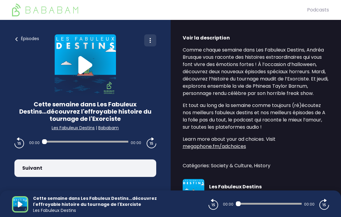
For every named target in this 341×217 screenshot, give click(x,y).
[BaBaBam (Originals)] (159, 10)
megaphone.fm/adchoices (214, 146)
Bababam (108, 128)
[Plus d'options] (150, 40)
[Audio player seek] (85, 142)
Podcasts (318, 9)
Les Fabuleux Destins (73, 128)
